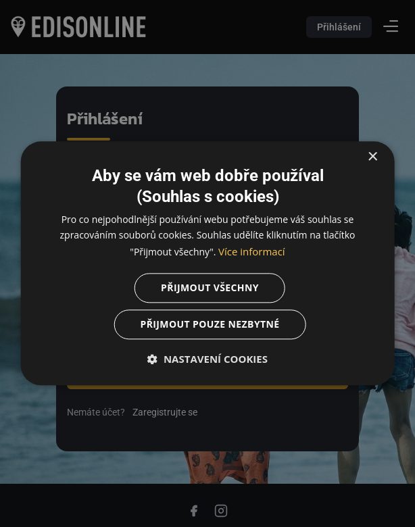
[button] (208, 359)
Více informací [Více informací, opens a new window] (251, 251)
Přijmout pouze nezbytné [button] (209, 324)
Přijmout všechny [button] (210, 288)
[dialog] (207, 263)
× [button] (372, 157)
